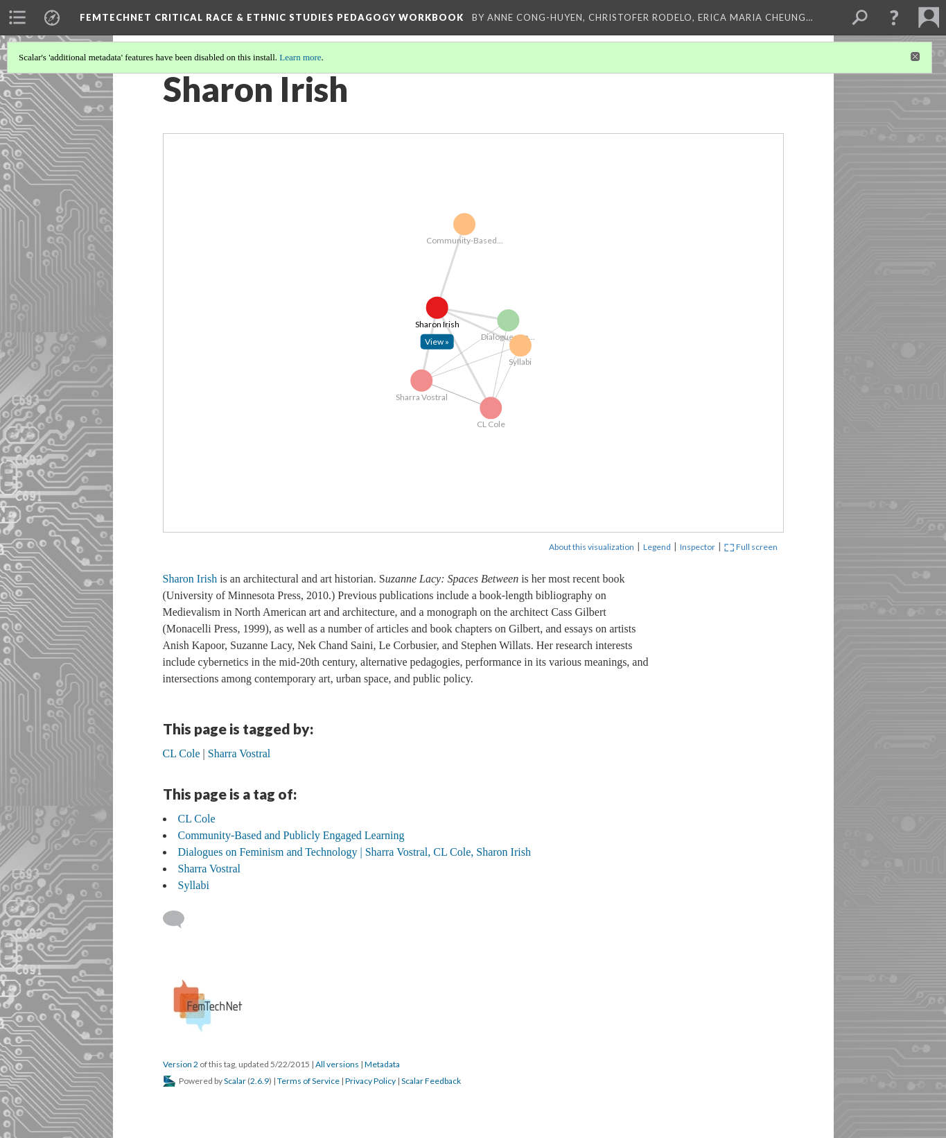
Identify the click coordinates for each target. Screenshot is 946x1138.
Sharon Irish (190, 579)
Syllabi (193, 885)
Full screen (751, 547)
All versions (337, 1064)
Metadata (382, 1064)
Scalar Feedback (431, 1081)
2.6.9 (259, 1081)
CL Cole (197, 819)
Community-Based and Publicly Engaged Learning (291, 835)
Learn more (300, 57)
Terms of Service (308, 1081)
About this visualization (591, 547)
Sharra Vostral (209, 868)
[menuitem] (17, 17)
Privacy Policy (370, 1081)
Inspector (697, 547)
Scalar (235, 1081)
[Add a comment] (180, 920)
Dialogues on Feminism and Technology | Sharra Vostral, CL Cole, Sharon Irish (354, 852)
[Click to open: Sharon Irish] (436, 342)
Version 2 (180, 1064)
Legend (657, 547)
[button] (894, 17)
